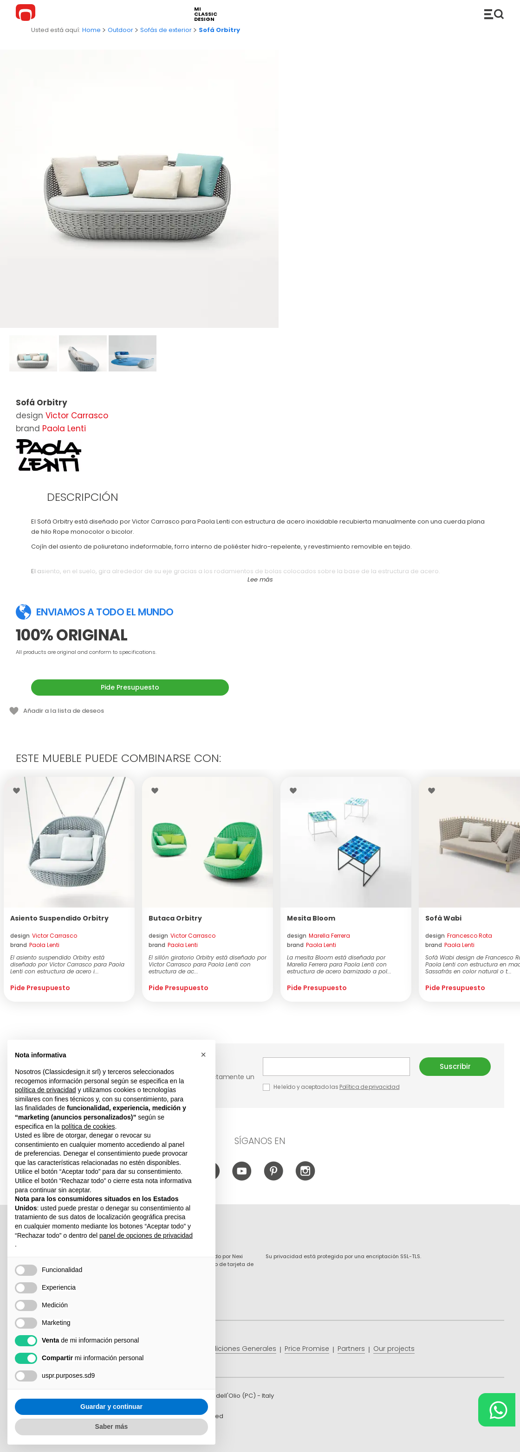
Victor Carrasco (77, 415)
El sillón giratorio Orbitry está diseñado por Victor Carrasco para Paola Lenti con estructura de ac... (207, 964)
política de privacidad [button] (45, 1090)
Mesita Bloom (311, 918)
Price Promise (307, 1348)
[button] (203, 1054)
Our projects (394, 1348)
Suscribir (455, 1066)
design (43, 936)
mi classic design (205, 14)
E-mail (336, 1066)
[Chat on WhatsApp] (496, 1409)
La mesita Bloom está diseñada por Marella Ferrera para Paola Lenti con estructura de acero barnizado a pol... (339, 964)
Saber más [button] (111, 1426)
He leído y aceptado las (332, 1087)
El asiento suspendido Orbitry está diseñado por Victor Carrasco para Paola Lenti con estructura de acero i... (67, 964)
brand (34, 945)
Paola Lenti (64, 428)
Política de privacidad (369, 1087)
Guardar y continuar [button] (111, 1406)
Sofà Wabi (443, 918)
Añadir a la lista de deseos (63, 710)
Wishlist (19, 790)
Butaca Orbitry (175, 918)
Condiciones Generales (237, 1348)
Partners (351, 1348)
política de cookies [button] (88, 1126)
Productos (494, 14)
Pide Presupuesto (130, 687)
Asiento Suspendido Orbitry (59, 918)
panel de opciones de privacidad (146, 1235)
